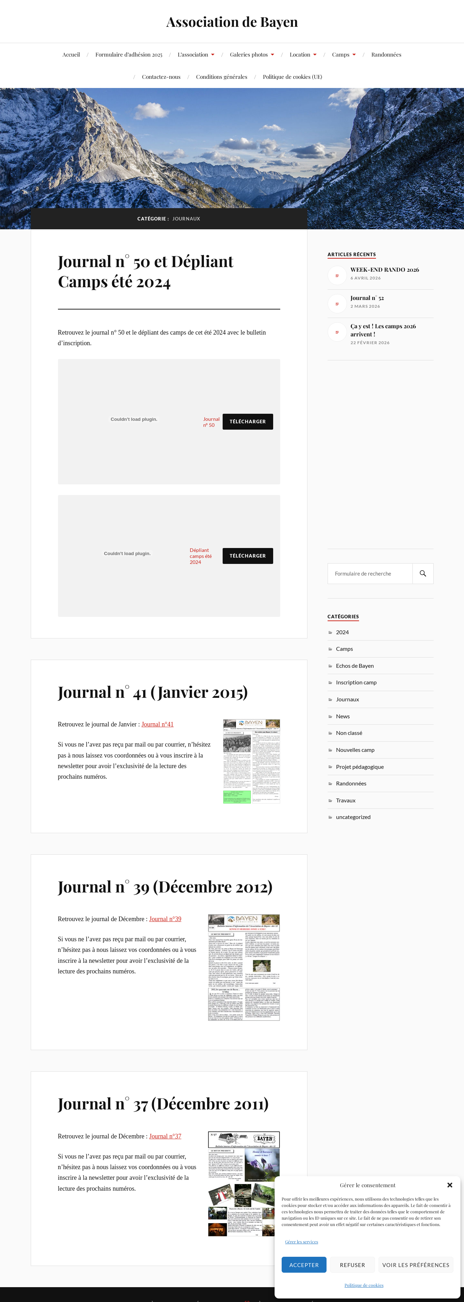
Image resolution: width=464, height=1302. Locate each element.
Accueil (71, 54)
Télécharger (248, 421)
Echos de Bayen (355, 665)
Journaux (347, 699)
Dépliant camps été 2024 (201, 556)
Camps (341, 54)
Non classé (349, 732)
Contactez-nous (161, 76)
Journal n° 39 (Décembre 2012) (165, 886)
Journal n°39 (165, 919)
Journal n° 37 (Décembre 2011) (163, 1102)
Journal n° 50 (211, 422)
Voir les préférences (416, 1265)
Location (300, 54)
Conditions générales (221, 76)
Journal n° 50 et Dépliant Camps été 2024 (146, 270)
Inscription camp (356, 682)
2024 (342, 632)
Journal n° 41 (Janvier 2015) (153, 691)
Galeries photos (249, 54)
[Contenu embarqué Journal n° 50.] (134, 419)
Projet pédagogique (360, 766)
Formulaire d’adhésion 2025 (128, 54)
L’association (193, 54)
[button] (449, 1185)
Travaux (346, 800)
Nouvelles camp (355, 749)
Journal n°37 (165, 1136)
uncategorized (353, 816)
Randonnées (386, 54)
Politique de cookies (364, 1285)
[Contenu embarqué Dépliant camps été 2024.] (127, 553)
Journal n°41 (157, 724)
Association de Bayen (232, 21)
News (343, 716)
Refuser (352, 1265)
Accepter (304, 1265)
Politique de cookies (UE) (292, 76)
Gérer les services (301, 1241)
